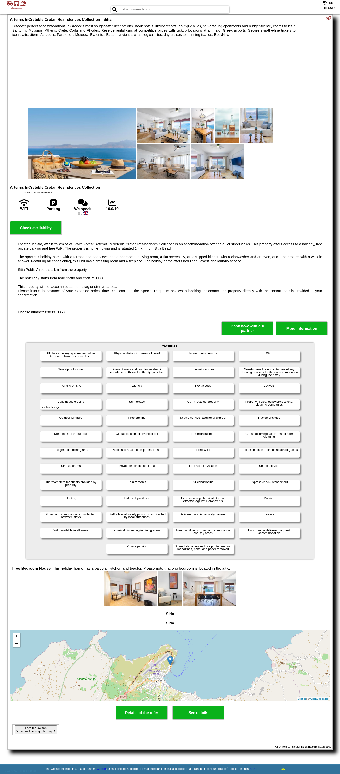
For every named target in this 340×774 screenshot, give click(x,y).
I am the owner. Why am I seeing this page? (36, 729)
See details (198, 713)
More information (301, 328)
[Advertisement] (170, 72)
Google (101, 768)
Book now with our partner (247, 328)
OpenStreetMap (319, 698)
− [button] (16, 643)
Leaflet (302, 698)
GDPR (254, 768)
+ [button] (16, 636)
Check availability (36, 228)
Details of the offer (141, 713)
